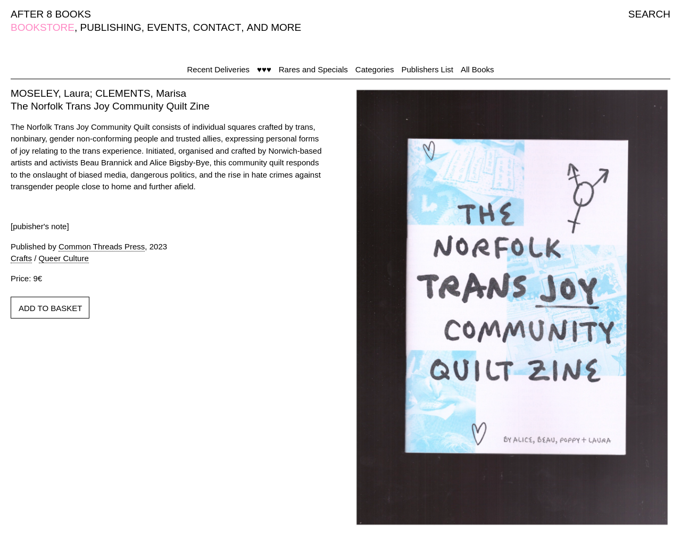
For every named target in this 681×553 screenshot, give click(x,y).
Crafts (21, 258)
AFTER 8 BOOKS (51, 14)
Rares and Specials (313, 69)
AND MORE (274, 27)
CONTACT (217, 27)
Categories (374, 69)
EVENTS (167, 27)
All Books (477, 69)
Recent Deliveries (218, 69)
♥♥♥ (264, 69)
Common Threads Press (102, 246)
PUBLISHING (111, 27)
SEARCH (649, 14)
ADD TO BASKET (50, 308)
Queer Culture (64, 258)
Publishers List (427, 69)
